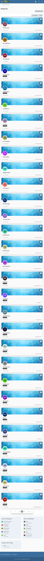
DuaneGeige (6, 204)
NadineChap (6, 316)
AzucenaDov (6, 141)
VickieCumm (6, 367)
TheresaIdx (6, 28)
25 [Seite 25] (19, 511)
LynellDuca (6, 108)
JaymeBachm (6, 266)
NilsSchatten (6, 528)
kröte (5, 545)
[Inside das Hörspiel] (5, 1)
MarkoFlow (6, 525)
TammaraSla (6, 219)
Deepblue (5, 299)
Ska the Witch (29, 535)
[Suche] (35, 1)
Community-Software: (22, 559)
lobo (27, 521)
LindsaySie (6, 188)
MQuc (4, 418)
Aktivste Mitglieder (29, 519)
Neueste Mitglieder (6, 519)
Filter (40, 15)
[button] (34, 15)
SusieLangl (6, 384)
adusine (5, 469)
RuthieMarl (6, 91)
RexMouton (6, 250)
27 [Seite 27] (24, 511)
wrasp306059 (6, 452)
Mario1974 (6, 486)
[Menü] (42, 1)
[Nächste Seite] (31, 511)
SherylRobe (6, 59)
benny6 (5, 282)
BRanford (5, 401)
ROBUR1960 (6, 531)
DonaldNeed (6, 43)
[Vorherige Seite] (13, 511)
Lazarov (5, 124)
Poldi (27, 525)
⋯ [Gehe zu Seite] (17, 511)
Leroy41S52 (6, 74)
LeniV (5, 535)
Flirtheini (5, 350)
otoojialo (5, 435)
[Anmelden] (39, 1)
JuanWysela (6, 235)
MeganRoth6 (6, 172)
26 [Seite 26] (22, 511)
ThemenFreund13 (8, 521)
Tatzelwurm (28, 528)
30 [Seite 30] (28, 511)
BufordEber (6, 157)
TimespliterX (6, 333)
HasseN (5, 503)
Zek (27, 531)
